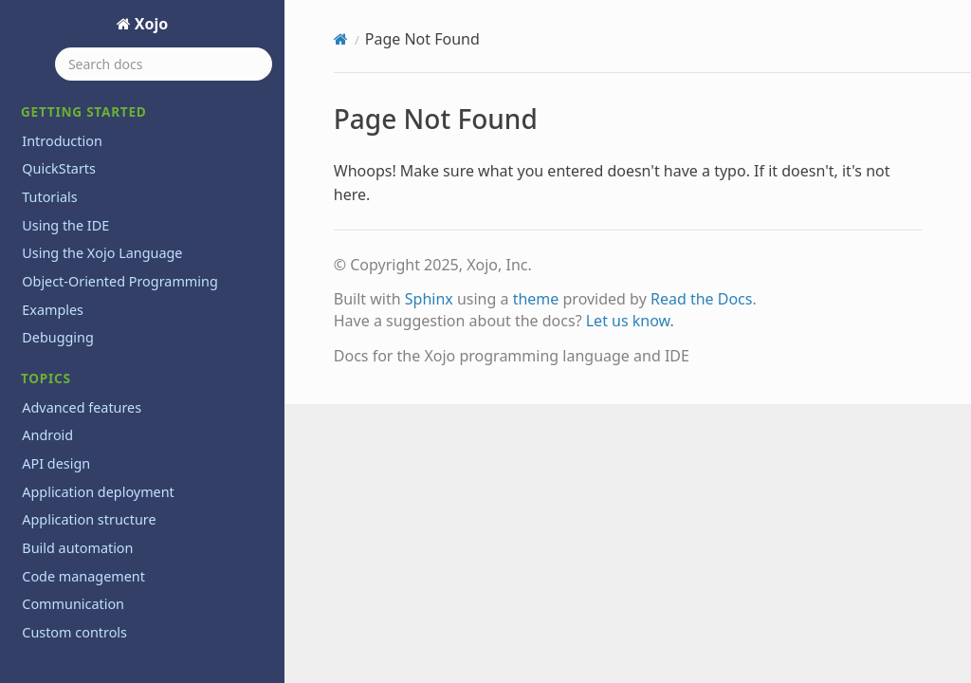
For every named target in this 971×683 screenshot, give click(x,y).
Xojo (150, 23)
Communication (73, 604)
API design (56, 463)
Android (47, 435)
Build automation (77, 548)
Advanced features (81, 407)
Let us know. (630, 320)
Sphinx (429, 298)
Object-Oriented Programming (119, 281)
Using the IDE (65, 225)
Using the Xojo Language (102, 253)
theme (536, 298)
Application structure (89, 519)
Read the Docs (701, 298)
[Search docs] (163, 64)
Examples (52, 310)
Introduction (62, 141)
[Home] (341, 38)
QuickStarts (59, 168)
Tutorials (49, 197)
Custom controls (74, 632)
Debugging (58, 337)
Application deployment (98, 492)
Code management (83, 576)
